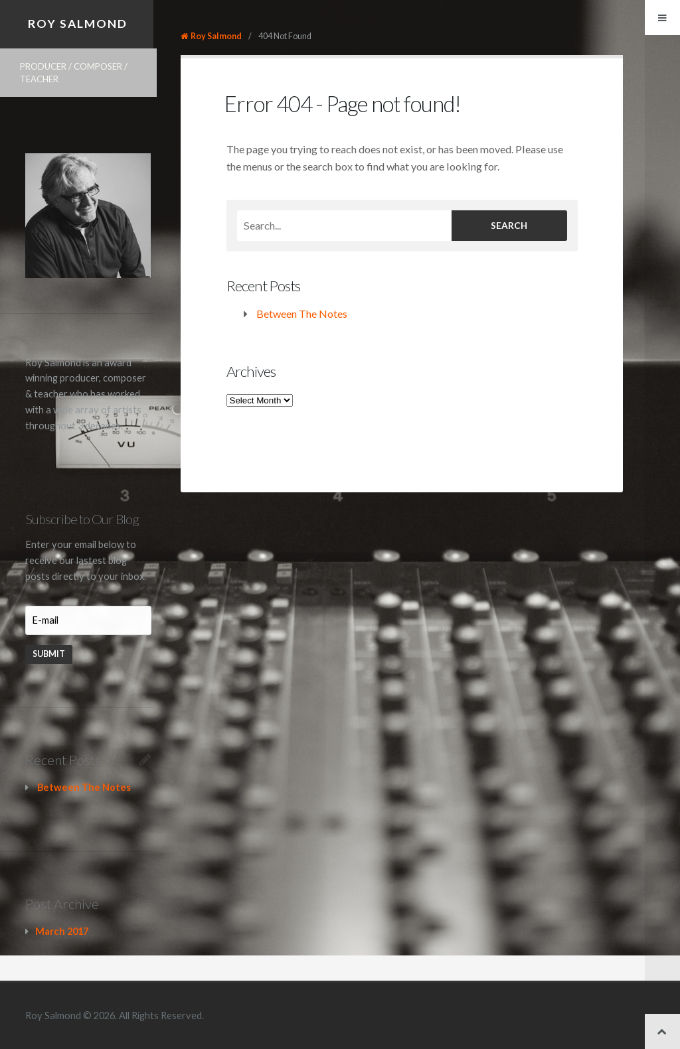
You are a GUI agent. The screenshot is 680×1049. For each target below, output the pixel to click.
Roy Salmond (78, 24)
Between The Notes (301, 313)
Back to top (662, 1031)
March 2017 (61, 931)
